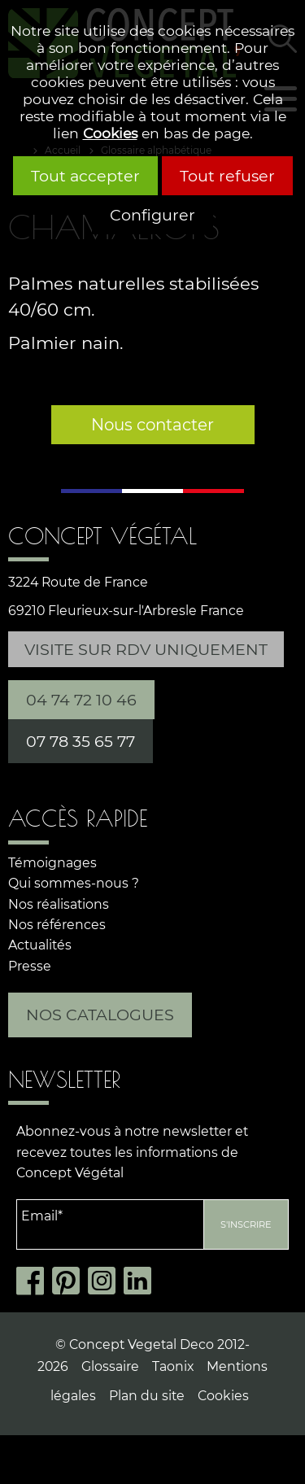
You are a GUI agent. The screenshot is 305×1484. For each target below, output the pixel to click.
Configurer (152, 215)
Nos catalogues (100, 1014)
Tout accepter (85, 176)
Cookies (110, 133)
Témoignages (52, 863)
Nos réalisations (58, 904)
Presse (29, 966)
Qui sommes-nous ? (73, 883)
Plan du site (147, 1395)
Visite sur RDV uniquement (146, 649)
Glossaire (110, 1366)
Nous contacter (152, 424)
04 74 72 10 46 (81, 699)
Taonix (173, 1366)
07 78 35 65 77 (80, 741)
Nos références (57, 924)
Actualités (40, 945)
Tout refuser (227, 176)
